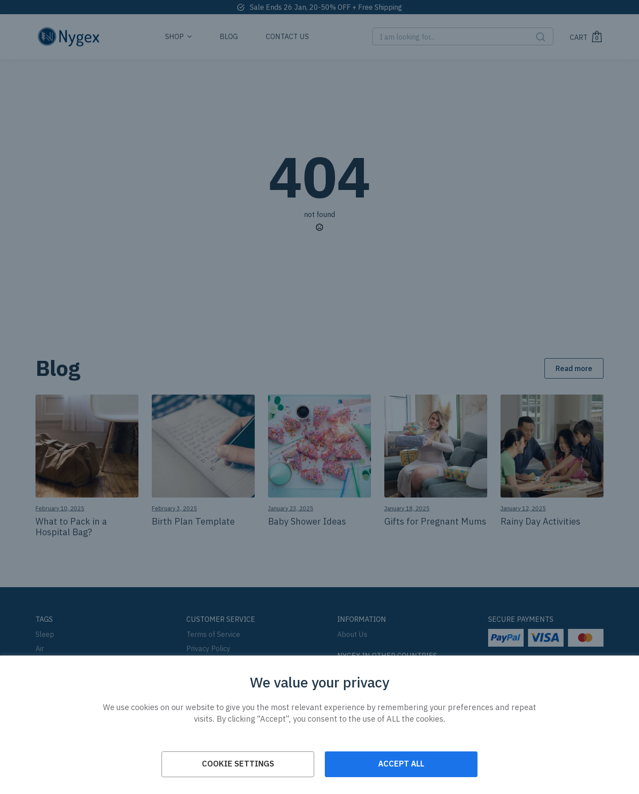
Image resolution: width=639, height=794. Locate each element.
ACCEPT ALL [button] (401, 763)
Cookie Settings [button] (238, 763)
